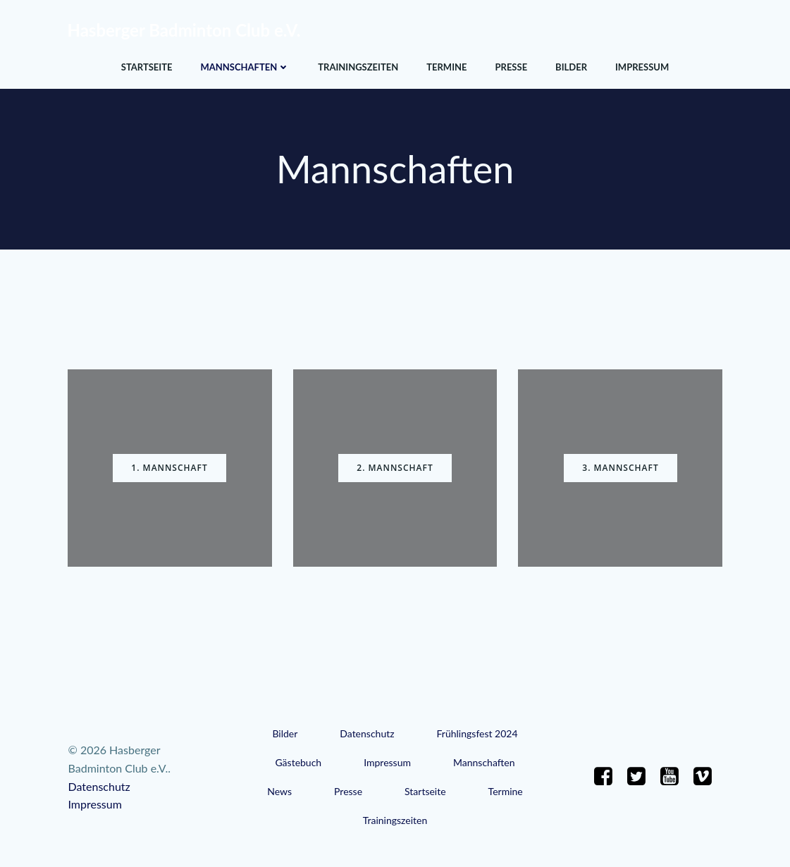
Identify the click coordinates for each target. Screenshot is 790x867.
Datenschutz (367, 733)
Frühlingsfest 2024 (477, 733)
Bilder (571, 67)
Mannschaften (245, 67)
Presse (511, 67)
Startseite (147, 67)
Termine (446, 67)
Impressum (642, 67)
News (279, 791)
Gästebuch (298, 762)
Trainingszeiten (358, 67)
